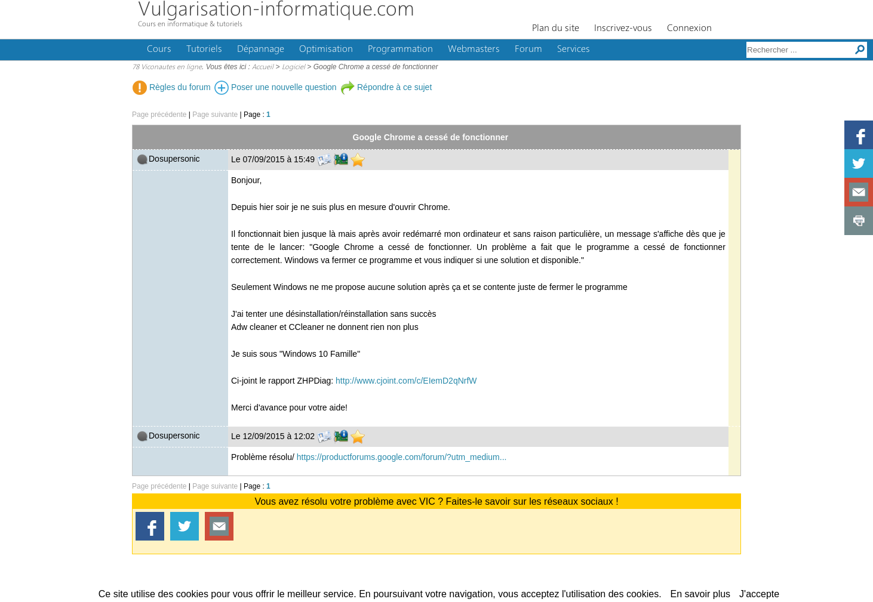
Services (573, 49)
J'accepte (759, 594)
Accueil (262, 67)
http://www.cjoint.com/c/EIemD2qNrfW (406, 380)
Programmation (400, 49)
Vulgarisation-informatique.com (276, 10)
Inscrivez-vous (623, 28)
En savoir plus (701, 594)
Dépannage (260, 49)
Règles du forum (172, 87)
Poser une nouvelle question (275, 87)
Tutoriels (204, 49)
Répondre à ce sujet (386, 87)
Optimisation (326, 49)
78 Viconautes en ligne (167, 67)
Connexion (689, 28)
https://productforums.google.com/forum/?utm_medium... (402, 457)
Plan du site (555, 28)
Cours (159, 49)
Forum (528, 49)
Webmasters (474, 49)
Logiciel (293, 67)
